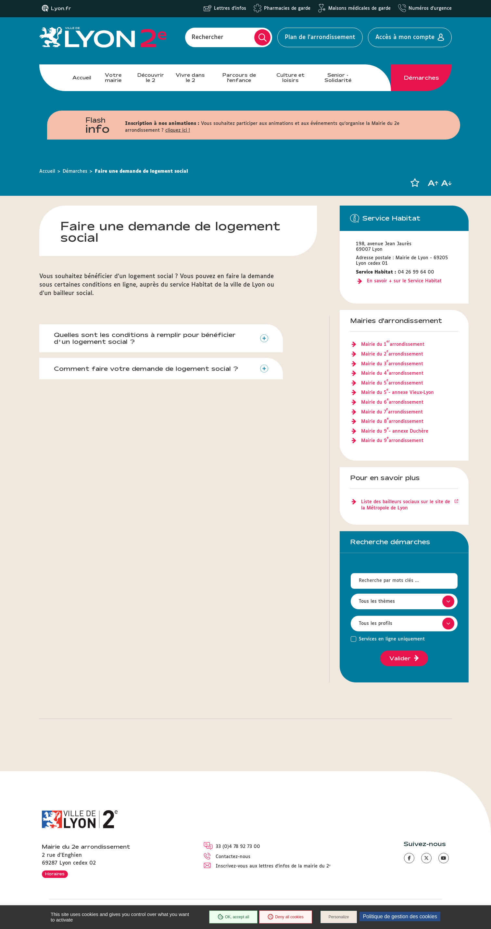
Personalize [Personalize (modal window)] (339, 917)
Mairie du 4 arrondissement (392, 373)
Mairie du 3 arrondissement (392, 364)
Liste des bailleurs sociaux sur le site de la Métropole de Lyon (405, 505)
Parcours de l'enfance (239, 77)
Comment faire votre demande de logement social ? (146, 368)
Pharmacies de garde (287, 8)
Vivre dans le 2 (190, 77)
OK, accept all (233, 917)
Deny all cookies (285, 917)
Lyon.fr (61, 8)
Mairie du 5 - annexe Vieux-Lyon (397, 393)
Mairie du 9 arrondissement (392, 441)
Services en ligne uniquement (392, 639)
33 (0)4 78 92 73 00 (238, 846)
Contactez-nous (233, 857)
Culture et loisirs (290, 77)
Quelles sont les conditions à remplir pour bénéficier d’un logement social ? (144, 338)
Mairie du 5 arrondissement (392, 383)
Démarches (421, 78)
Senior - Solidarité (337, 77)
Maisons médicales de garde (359, 8)
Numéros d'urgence (430, 8)
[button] (415, 183)
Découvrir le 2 (150, 77)
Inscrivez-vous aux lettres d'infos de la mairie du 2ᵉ (273, 866)
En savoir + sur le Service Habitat (404, 281)
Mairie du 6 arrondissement (392, 402)
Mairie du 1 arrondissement (392, 345)
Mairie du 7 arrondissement (392, 412)
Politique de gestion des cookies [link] (400, 916)
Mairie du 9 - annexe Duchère (394, 431)
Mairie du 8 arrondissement (392, 422)
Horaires (55, 873)
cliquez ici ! (177, 130)
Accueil (81, 77)
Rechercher (207, 37)
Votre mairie (113, 77)
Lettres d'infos (230, 8)
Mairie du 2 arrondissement (392, 354)
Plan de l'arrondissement (320, 37)
